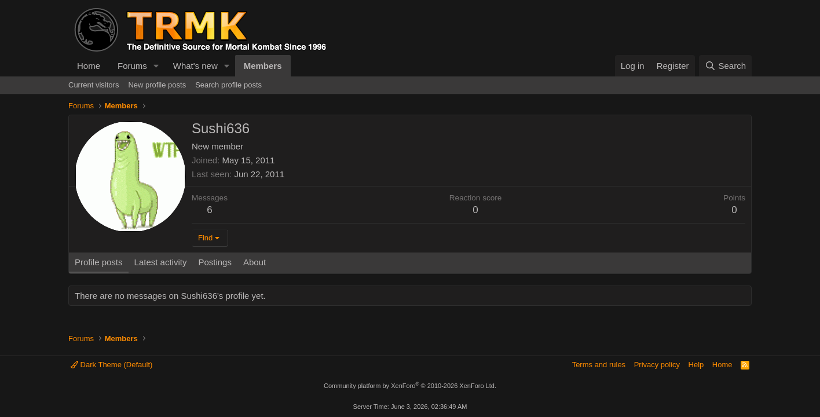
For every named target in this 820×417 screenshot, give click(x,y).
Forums (132, 66)
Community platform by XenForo (410, 385)
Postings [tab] (215, 262)
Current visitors (93, 85)
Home (88, 66)
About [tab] (254, 262)
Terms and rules (598, 364)
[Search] (725, 65)
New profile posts (157, 85)
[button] (156, 65)
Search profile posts (228, 85)
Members (263, 66)
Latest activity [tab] (160, 262)
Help (696, 364)
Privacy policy (657, 364)
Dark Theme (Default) (111, 364)
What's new (195, 66)
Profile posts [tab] (99, 262)
